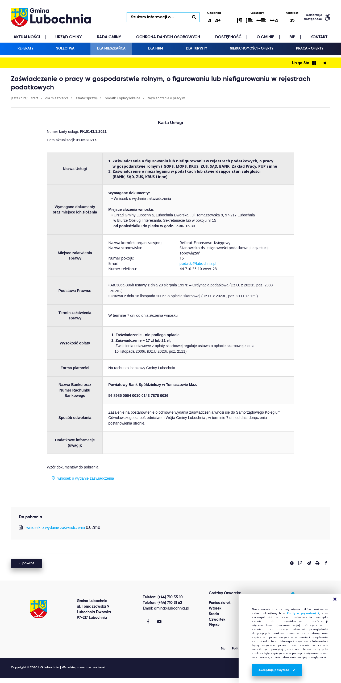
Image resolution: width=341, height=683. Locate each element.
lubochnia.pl (51, 17)
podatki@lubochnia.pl (198, 263)
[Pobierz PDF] (300, 563)
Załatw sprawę (87, 98)
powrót (26, 563)
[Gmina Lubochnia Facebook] (148, 622)
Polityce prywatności (303, 613)
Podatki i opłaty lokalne (122, 98)
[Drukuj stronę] (317, 563)
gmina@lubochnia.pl (171, 608)
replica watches (80, 680)
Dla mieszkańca (57, 98)
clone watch (52, 680)
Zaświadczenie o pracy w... (167, 98)
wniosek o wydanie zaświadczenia (55, 527)
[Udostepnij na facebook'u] (326, 563)
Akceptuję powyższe (277, 670)
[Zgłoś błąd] (292, 563)
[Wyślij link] (309, 563)
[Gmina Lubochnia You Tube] (159, 622)
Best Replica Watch (19, 680)
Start (34, 98)
